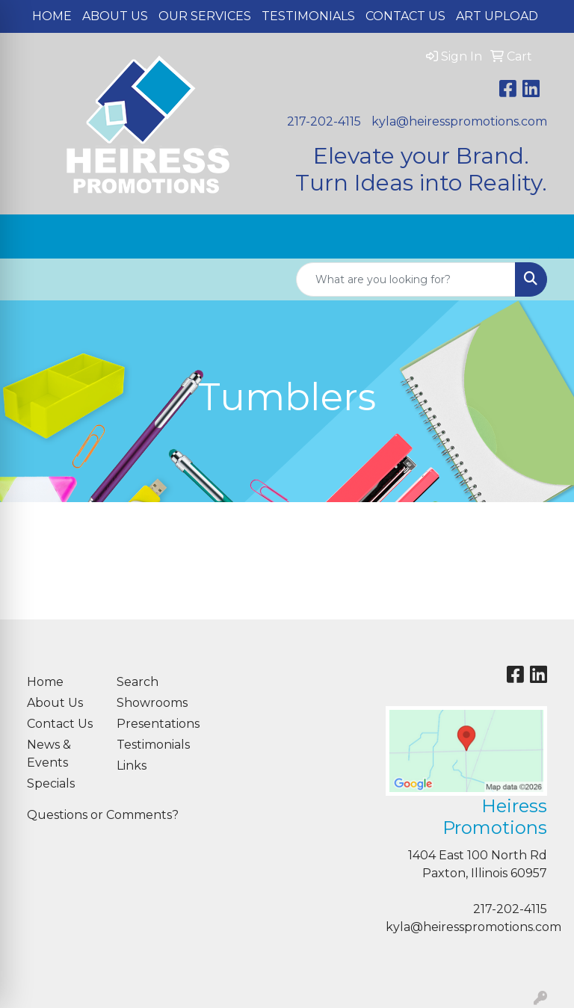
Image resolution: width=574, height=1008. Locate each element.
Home (52, 16)
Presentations (152, 724)
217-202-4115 (324, 121)
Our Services (204, 16)
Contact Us (405, 16)
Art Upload (497, 16)
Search (137, 682)
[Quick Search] (406, 279)
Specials (51, 783)
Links (131, 765)
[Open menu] (544, 237)
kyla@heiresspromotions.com (459, 121)
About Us (115, 16)
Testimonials (308, 16)
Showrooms (152, 703)
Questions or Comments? (103, 815)
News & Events (49, 754)
